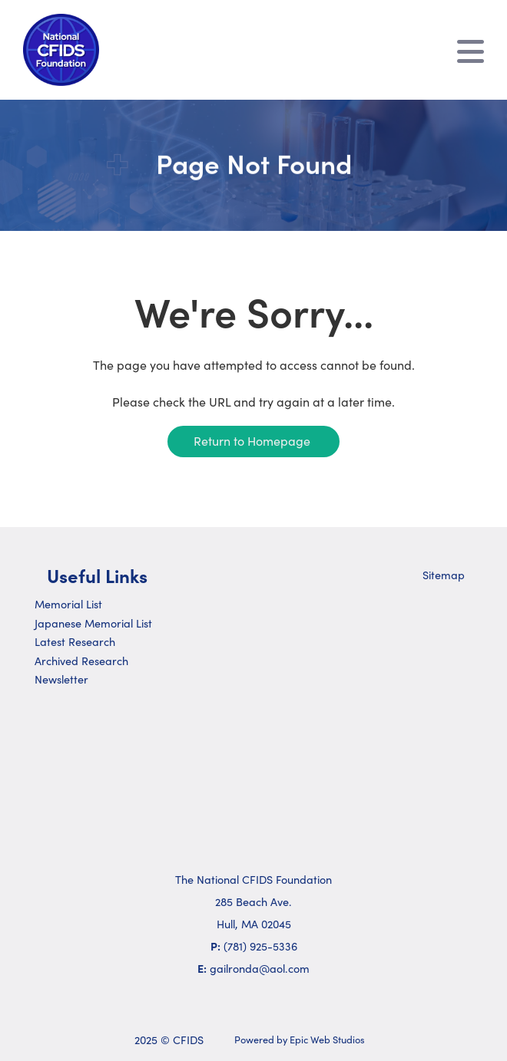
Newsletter (61, 679)
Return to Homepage (252, 440)
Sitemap (443, 574)
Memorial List (68, 603)
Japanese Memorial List (93, 623)
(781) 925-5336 (260, 946)
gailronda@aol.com (260, 968)
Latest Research (75, 641)
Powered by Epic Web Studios (299, 1039)
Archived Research (81, 660)
